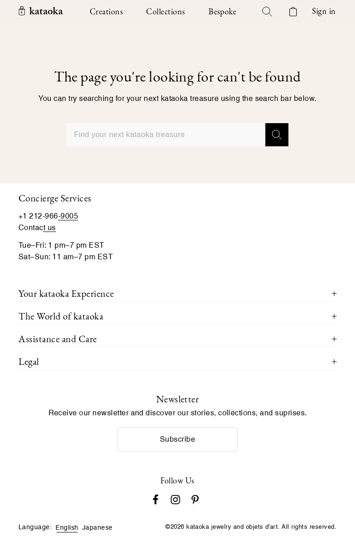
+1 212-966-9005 (48, 216)
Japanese (97, 527)
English (66, 527)
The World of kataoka (60, 316)
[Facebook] (156, 499)
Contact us (37, 227)
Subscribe (177, 439)
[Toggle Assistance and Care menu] (334, 339)
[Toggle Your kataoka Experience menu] (334, 293)
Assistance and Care (57, 338)
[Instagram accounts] (175, 499)
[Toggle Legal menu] (334, 361)
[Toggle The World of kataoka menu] (334, 316)
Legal (28, 361)
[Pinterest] (195, 499)
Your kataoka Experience (66, 293)
